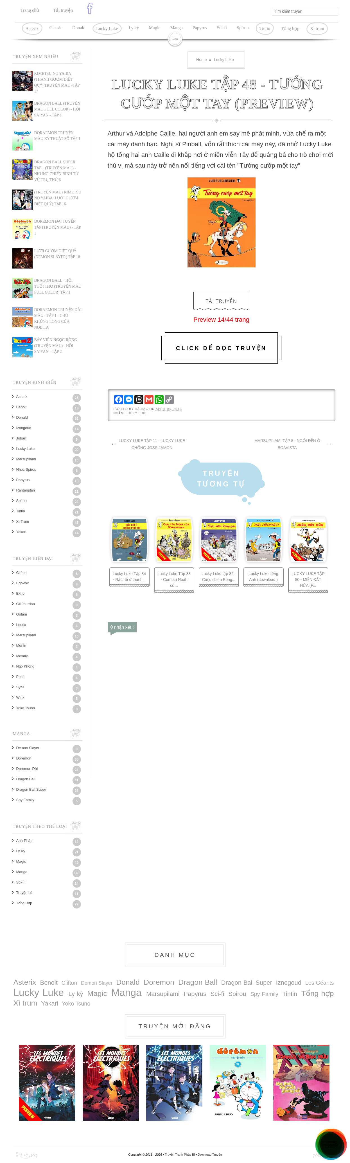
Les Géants (319, 983)
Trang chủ (30, 10)
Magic (155, 27)
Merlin (21, 645)
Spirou (243, 27)
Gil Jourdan (25, 604)
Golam (21, 614)
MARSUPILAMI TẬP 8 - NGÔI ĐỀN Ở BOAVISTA (287, 444)
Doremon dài (27, 769)
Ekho (20, 593)
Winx (20, 697)
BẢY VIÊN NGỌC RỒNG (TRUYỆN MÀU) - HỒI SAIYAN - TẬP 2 (55, 346)
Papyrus (200, 27)
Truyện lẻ (24, 893)
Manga (176, 27)
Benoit (21, 407)
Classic (55, 27)
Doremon (23, 758)
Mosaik (22, 656)
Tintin (264, 28)
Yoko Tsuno (25, 708)
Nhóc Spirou (26, 469)
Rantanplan (25, 490)
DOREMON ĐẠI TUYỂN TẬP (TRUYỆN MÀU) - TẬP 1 (57, 227)
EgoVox (22, 583)
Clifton (21, 573)
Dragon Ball (25, 779)
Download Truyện (210, 1154)
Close (175, 38)
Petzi (20, 677)
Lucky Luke (107, 28)
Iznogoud (23, 428)
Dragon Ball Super (31, 789)
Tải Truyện (221, 301)
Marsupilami (26, 459)
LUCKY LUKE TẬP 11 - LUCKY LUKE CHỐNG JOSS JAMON (152, 444)
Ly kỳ (134, 27)
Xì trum (317, 28)
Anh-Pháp (24, 841)
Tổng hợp (290, 28)
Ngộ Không (25, 666)
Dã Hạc (142, 409)
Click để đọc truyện (221, 348)
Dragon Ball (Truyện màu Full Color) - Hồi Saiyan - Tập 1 (57, 109)
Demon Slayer (27, 748)
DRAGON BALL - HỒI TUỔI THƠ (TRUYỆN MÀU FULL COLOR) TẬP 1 (58, 286)
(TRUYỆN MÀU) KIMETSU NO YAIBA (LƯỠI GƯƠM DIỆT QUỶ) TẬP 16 (57, 198)
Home (201, 59)
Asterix (32, 28)
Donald (78, 27)
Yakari (21, 532)
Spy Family (25, 800)
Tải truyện (63, 10)
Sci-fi (222, 27)
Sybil (20, 687)
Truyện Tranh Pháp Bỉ (180, 1154)
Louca (21, 625)
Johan (21, 438)
